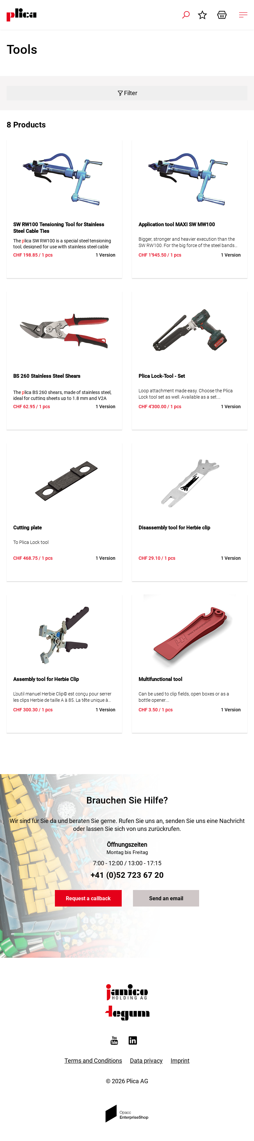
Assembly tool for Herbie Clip (46, 679)
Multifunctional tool (160, 679)
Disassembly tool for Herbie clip (174, 528)
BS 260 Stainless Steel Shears (46, 376)
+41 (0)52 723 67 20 (127, 875)
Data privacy (146, 1060)
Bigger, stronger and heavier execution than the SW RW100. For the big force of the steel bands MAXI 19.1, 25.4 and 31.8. (187, 242)
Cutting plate (27, 528)
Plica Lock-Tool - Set (162, 376)
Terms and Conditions (93, 1060)
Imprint (180, 1060)
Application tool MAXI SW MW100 (177, 225)
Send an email (166, 898)
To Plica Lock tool (31, 542)
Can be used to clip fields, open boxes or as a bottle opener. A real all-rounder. (184, 697)
